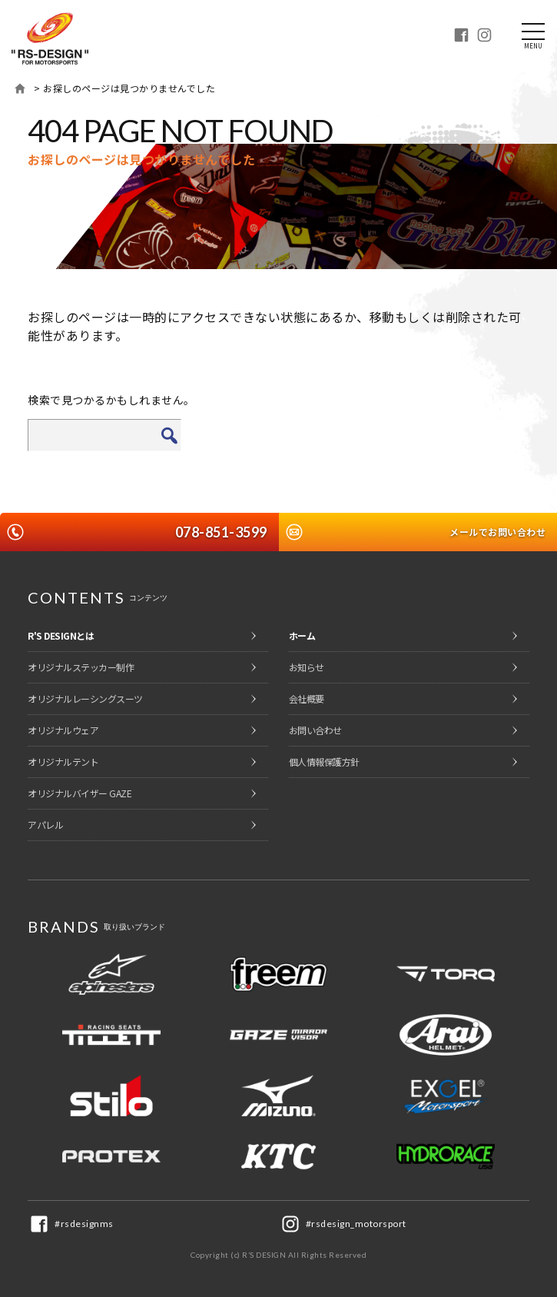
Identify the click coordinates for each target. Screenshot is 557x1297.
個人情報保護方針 (324, 761)
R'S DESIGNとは (61, 635)
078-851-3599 (221, 532)
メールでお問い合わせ (497, 531)
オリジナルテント (63, 761)
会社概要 (306, 698)
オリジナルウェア (63, 730)
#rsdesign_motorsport (356, 1223)
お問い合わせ (315, 730)
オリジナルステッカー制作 (81, 666)
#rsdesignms (84, 1223)
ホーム (19, 88)
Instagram (484, 34)
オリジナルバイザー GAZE (79, 793)
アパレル (45, 824)
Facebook (460, 34)
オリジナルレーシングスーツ (85, 698)
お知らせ (306, 666)
